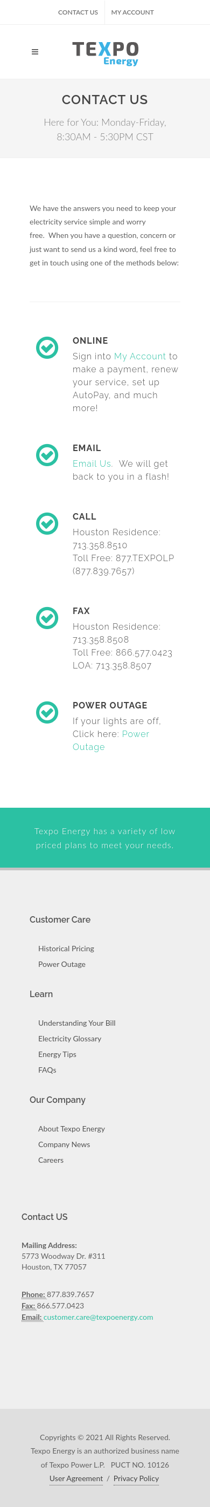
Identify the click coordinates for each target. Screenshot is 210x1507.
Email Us (92, 464)
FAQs (47, 1069)
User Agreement (76, 1478)
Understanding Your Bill (77, 1022)
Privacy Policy (136, 1478)
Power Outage (62, 964)
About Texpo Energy (71, 1128)
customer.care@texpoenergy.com (98, 1316)
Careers (51, 1159)
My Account (132, 12)
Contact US (78, 12)
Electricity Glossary (69, 1038)
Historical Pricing (66, 948)
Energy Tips (57, 1054)
